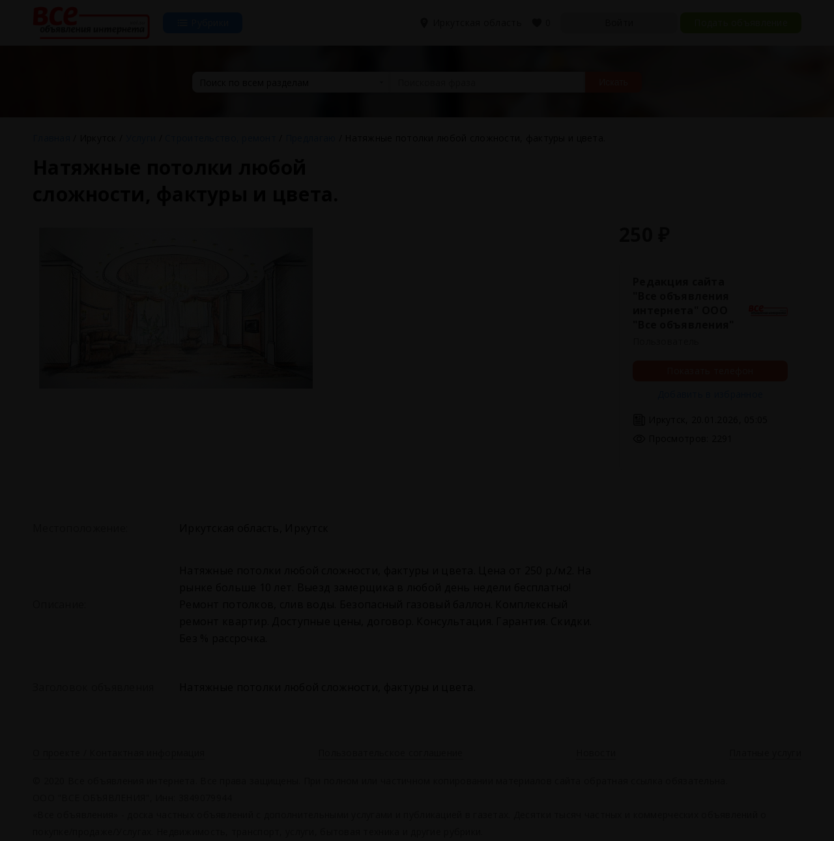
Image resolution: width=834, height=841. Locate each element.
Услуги (141, 138)
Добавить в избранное (710, 394)
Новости (596, 752)
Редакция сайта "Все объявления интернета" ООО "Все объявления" (683, 303)
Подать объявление (741, 22)
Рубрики (203, 22)
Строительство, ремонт (220, 138)
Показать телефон (710, 370)
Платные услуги (765, 752)
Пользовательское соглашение (390, 752)
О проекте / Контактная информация (119, 752)
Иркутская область (471, 22)
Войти (619, 22)
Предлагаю (310, 138)
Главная (51, 138)
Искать (613, 82)
